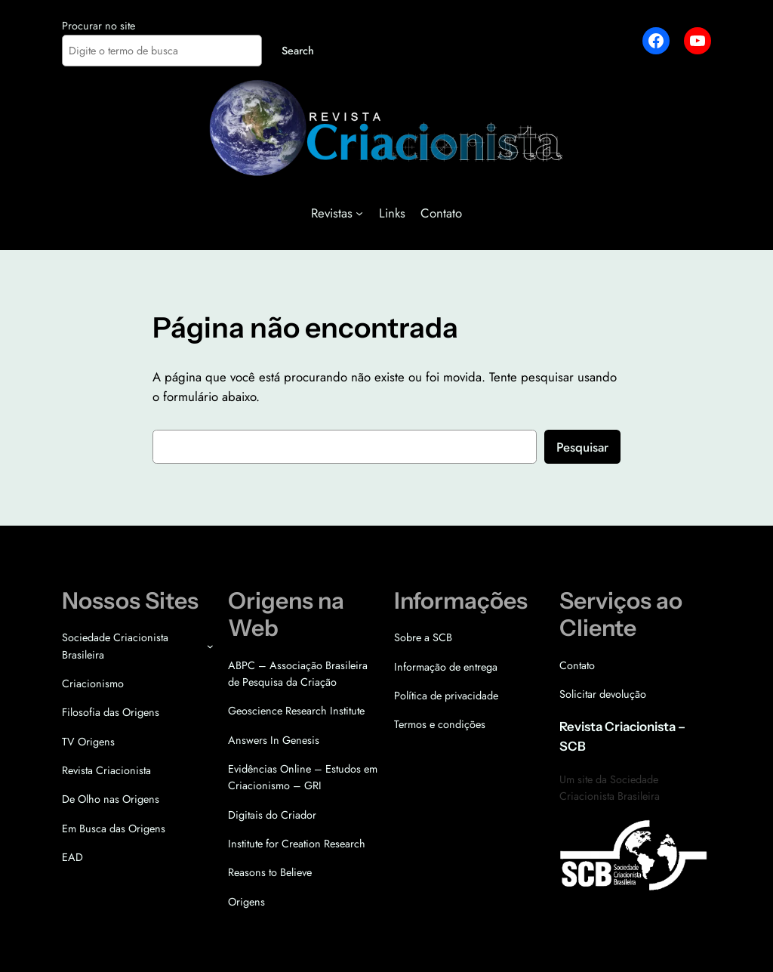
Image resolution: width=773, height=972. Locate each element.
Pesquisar (582, 447)
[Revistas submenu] (359, 213)
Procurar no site (98, 25)
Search (298, 50)
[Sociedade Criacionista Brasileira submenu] (210, 646)
